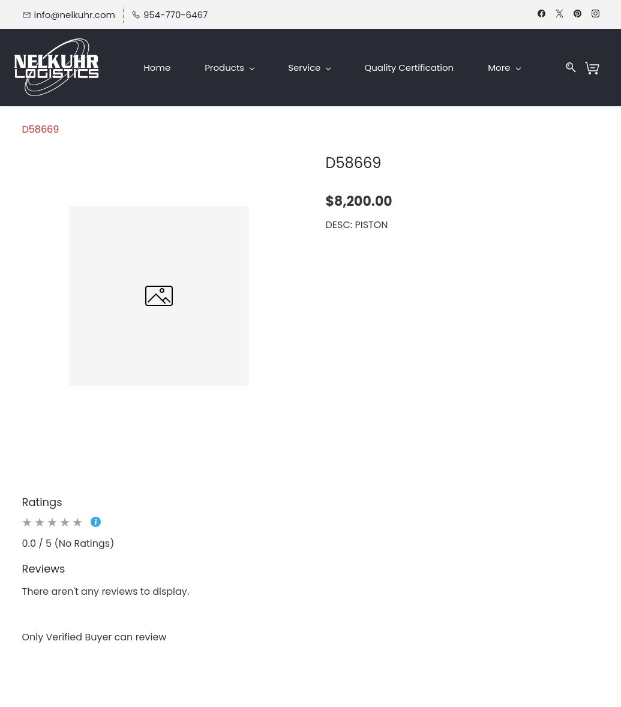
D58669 (40, 129)
